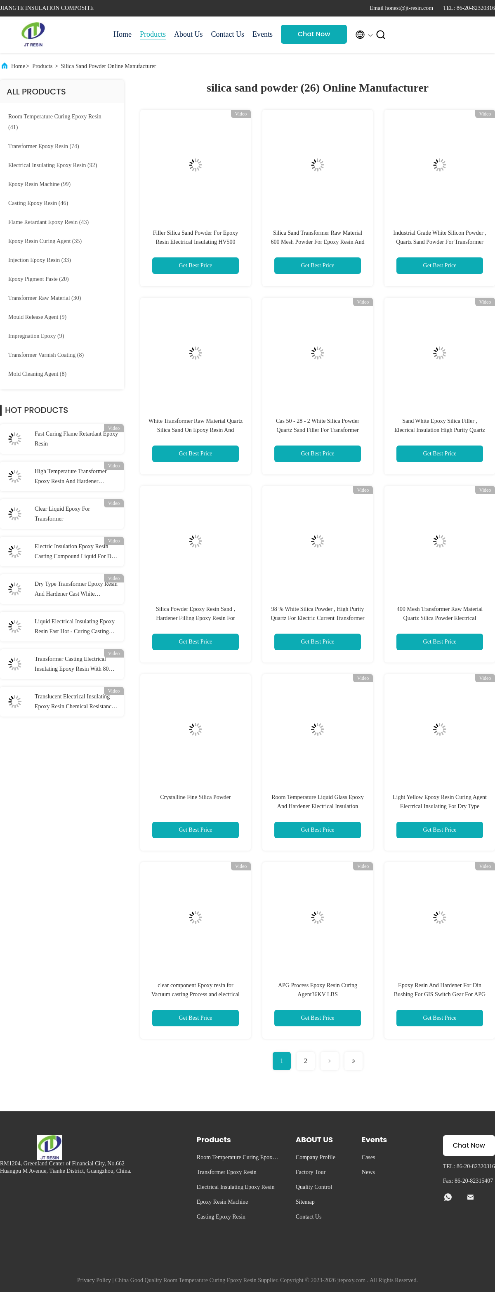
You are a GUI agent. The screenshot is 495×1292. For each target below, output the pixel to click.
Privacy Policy (94, 1280)
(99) (39, 184)
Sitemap (305, 1202)
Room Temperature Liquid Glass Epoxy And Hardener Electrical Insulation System (317, 806)
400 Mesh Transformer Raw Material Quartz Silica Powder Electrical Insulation (440, 618)
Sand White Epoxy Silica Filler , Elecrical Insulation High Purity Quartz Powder (439, 430)
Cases (368, 1157)
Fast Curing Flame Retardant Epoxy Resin (76, 439)
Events (262, 34)
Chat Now (314, 34)
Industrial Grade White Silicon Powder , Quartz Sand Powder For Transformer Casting (439, 242)
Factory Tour (310, 1172)
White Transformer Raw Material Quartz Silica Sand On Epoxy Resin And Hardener (195, 430)
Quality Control (314, 1187)
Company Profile (315, 1157)
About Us (188, 34)
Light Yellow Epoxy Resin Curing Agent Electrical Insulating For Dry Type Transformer (440, 806)
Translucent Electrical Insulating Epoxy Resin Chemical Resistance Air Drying (74, 702)
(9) (37, 317)
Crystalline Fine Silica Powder (195, 797)
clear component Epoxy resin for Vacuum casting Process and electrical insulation (195, 994)
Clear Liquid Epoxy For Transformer (62, 514)
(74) (43, 146)
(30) (44, 298)
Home (122, 34)
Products (153, 34)
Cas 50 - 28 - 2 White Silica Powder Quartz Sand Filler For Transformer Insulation (317, 430)
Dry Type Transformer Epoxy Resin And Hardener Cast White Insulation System (76, 590)
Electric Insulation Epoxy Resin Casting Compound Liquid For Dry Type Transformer (75, 552)
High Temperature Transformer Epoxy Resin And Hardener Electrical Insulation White (71, 477)
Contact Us (228, 34)
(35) (45, 241)
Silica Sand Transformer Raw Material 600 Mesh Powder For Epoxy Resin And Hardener (317, 242)
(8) (46, 355)
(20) (38, 279)
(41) (54, 121)
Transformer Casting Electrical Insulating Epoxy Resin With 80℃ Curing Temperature (75, 665)
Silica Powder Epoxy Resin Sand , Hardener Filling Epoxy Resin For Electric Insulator (195, 618)
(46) (38, 203)
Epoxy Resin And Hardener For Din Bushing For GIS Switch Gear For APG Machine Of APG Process (440, 994)
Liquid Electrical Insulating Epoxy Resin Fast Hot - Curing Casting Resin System (75, 627)
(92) (52, 165)
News (368, 1172)
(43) (48, 222)
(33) (39, 260)
